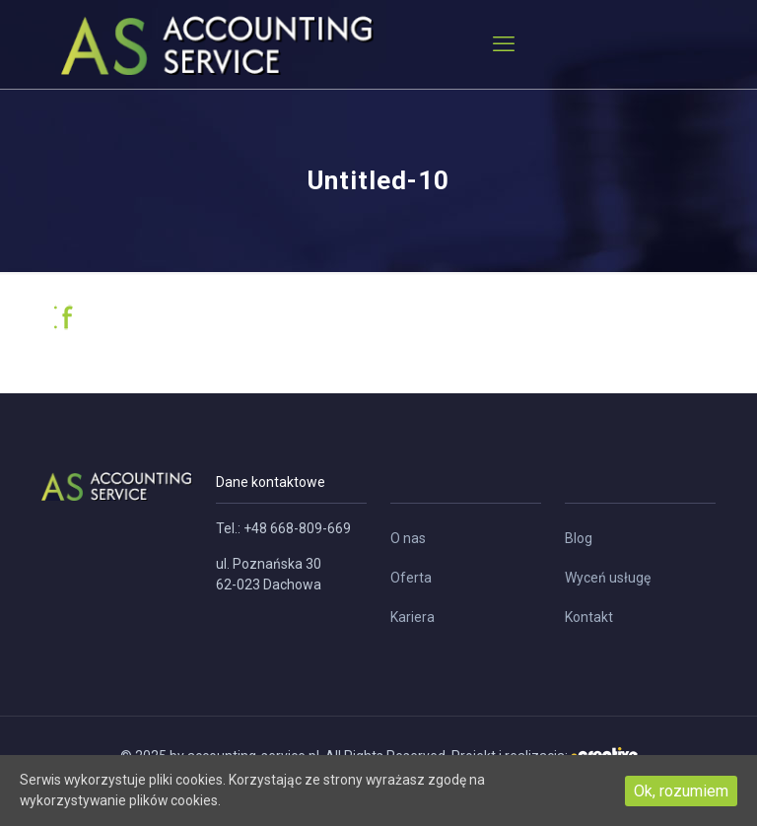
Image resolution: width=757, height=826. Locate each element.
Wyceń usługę (608, 577)
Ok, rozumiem (681, 790)
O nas (408, 538)
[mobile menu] (503, 44)
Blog (578, 538)
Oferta (411, 577)
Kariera (412, 617)
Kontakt (589, 617)
